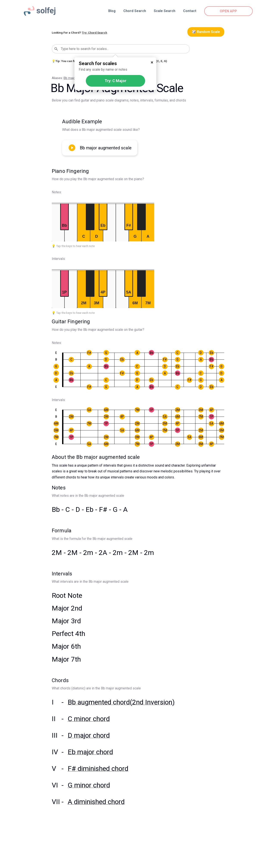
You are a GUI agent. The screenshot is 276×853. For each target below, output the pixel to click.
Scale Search (164, 11)
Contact (189, 11)
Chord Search (134, 11)
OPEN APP (228, 11)
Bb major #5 (72, 78)
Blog (112, 11)
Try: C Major (115, 80)
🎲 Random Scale (206, 32)
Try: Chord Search (94, 32)
